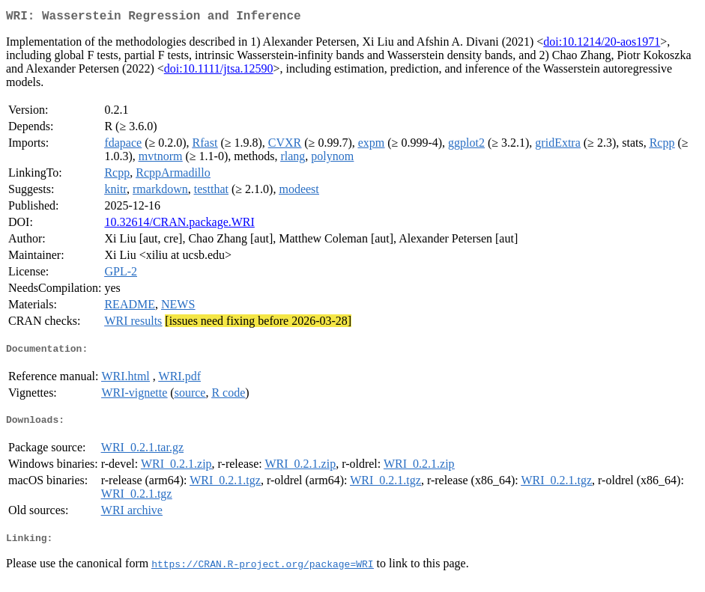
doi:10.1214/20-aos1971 (601, 44)
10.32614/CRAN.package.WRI (179, 225)
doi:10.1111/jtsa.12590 (218, 71)
